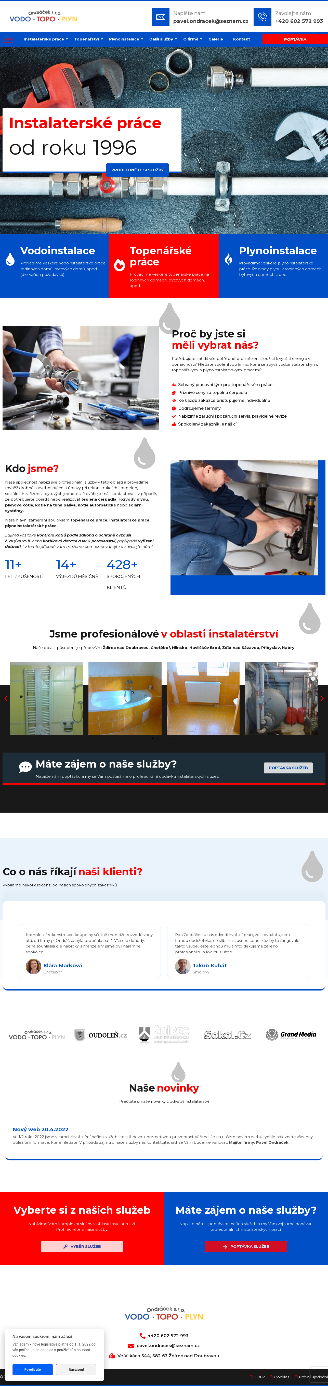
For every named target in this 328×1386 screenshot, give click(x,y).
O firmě (192, 39)
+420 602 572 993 (299, 21)
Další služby (162, 39)
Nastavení (76, 1369)
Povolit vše (32, 1369)
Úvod (8, 39)
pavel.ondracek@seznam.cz (210, 21)
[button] (6, 698)
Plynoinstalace (125, 39)
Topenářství (87, 39)
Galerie (215, 39)
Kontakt (241, 39)
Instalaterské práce (45, 39)
